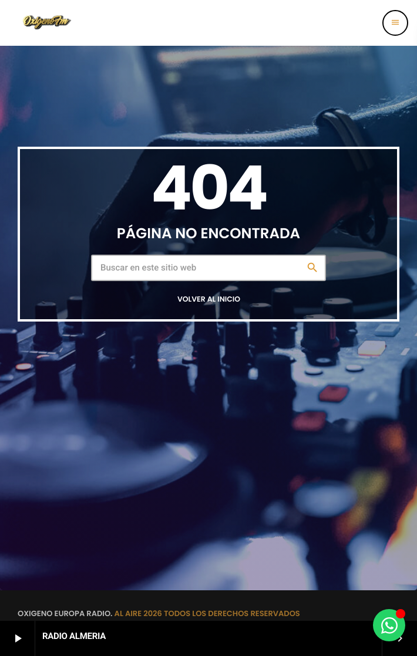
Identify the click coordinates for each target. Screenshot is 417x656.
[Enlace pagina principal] (46, 22)
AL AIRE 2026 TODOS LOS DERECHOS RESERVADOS (207, 613)
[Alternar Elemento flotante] (389, 625)
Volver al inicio (208, 300)
